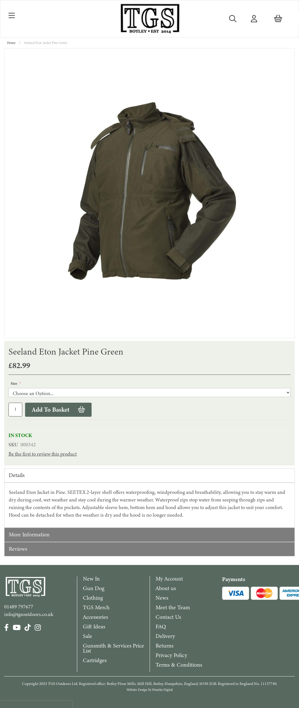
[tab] (149, 475)
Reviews (18, 549)
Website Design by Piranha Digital (150, 689)
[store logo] (149, 18)
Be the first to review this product (42, 454)
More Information (29, 534)
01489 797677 (18, 606)
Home (11, 43)
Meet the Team (173, 607)
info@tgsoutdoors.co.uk (28, 614)
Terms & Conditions (179, 665)
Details (17, 475)
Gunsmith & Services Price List (113, 648)
